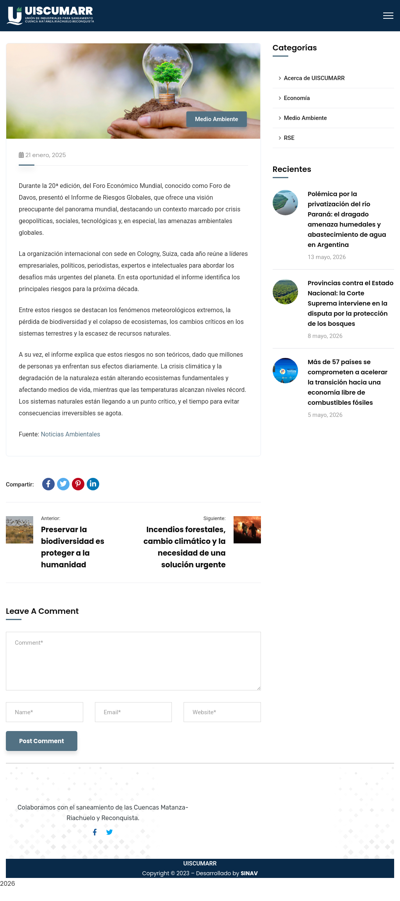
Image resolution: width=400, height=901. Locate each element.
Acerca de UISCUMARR (314, 78)
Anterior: (50, 518)
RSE (289, 137)
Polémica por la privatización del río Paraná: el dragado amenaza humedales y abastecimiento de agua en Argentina (347, 219)
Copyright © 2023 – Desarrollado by (200, 873)
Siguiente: (215, 518)
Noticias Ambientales (70, 434)
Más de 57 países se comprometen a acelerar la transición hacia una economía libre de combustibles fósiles (348, 382)
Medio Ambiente (216, 119)
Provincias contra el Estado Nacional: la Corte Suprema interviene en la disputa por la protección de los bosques (351, 303)
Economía (297, 98)
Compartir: (20, 484)
